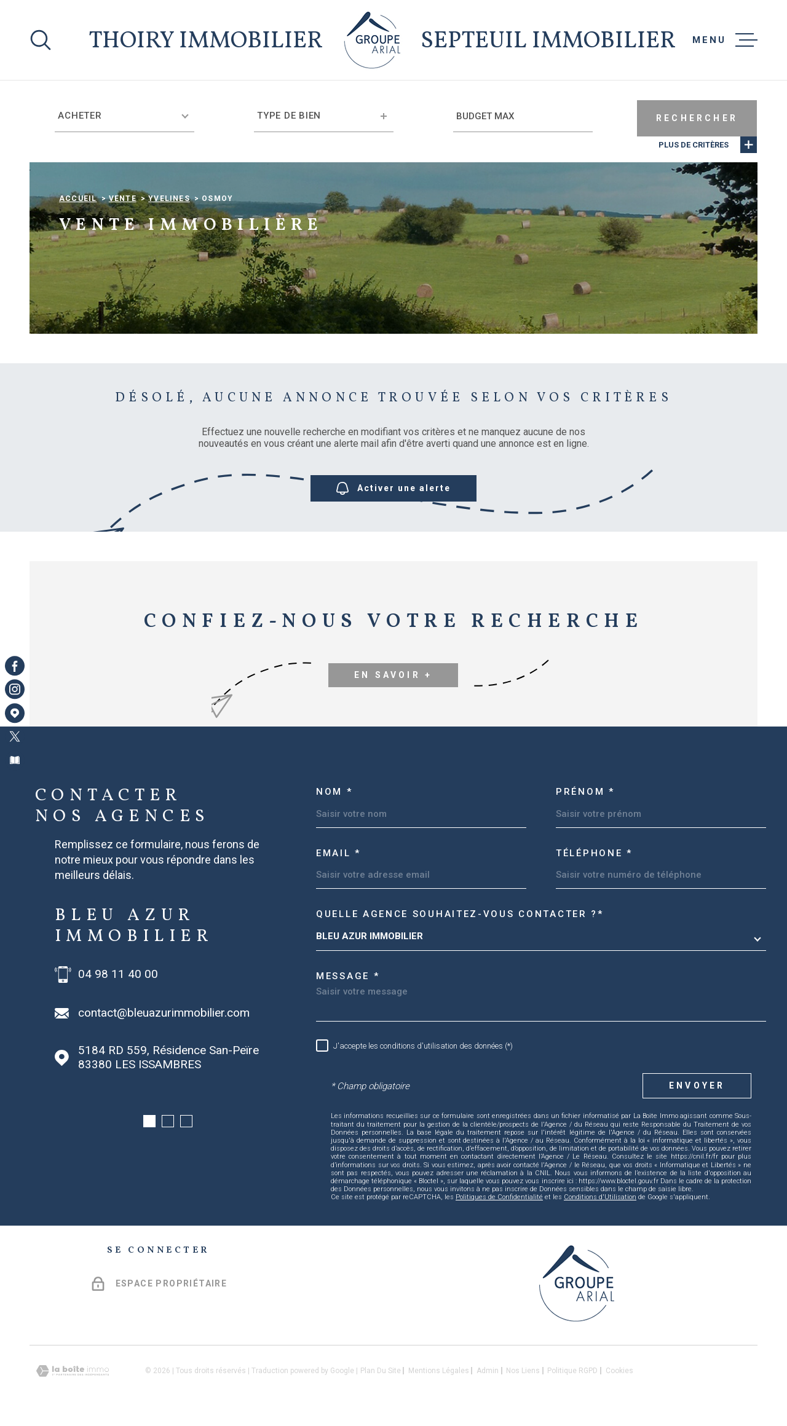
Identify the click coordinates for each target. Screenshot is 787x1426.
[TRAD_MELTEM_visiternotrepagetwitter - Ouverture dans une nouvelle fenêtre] (15, 736)
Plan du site (380, 1370)
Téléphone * (594, 853)
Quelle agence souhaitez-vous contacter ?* (460, 914)
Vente (122, 198)
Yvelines (169, 198)
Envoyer (697, 1085)
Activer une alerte (393, 489)
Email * (338, 853)
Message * (347, 976)
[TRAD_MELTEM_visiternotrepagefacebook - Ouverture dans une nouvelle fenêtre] (15, 666)
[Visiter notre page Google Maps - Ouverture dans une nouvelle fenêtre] (15, 713)
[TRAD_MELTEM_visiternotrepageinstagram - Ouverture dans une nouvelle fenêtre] (15, 689)
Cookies (619, 1370)
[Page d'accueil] (372, 40)
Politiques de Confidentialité (499, 1197)
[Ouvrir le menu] (724, 40)
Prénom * (585, 791)
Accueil (78, 198)
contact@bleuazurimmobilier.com (164, 1013)
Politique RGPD (572, 1370)
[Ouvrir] (41, 40)
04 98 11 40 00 (118, 974)
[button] (149, 1121)
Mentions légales (438, 1370)
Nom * (334, 791)
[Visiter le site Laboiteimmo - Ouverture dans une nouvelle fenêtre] (73, 1371)
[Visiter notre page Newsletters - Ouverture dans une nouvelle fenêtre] (15, 760)
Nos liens (523, 1370)
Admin (488, 1370)
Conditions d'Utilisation (600, 1197)
